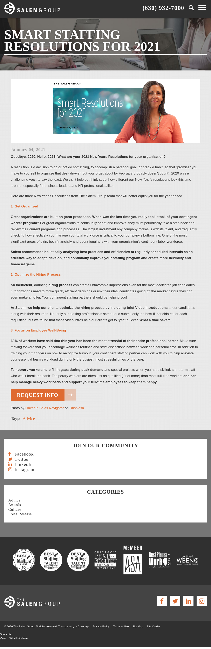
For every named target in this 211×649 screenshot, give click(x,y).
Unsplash (76, 408)
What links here (18, 638)
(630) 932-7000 (163, 7)
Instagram (24, 469)
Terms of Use (121, 626)
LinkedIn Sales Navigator (44, 408)
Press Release (20, 514)
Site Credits (153, 626)
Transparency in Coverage (73, 626)
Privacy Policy (101, 626)
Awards (14, 505)
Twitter (21, 459)
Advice (29, 418)
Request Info (37, 395)
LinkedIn (23, 464)
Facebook (24, 454)
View (3, 638)
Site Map (137, 626)
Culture (14, 509)
